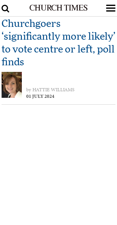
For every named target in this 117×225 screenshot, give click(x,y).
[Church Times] (58, 9)
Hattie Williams (53, 89)
